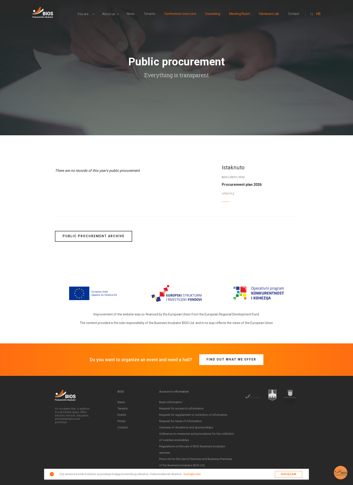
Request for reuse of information (180, 421)
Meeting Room (239, 14)
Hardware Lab (269, 14)
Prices (121, 421)
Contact (293, 14)
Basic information (170, 402)
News (131, 14)
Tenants (149, 14)
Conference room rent (180, 14)
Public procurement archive (93, 236)
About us (108, 14)
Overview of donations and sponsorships (186, 427)
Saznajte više (192, 474)
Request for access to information (181, 408)
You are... (84, 14)
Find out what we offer (231, 359)
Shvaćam (288, 474)
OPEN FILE (228, 193)
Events (122, 414)
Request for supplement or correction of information (193, 414)
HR (318, 14)
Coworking (212, 14)
